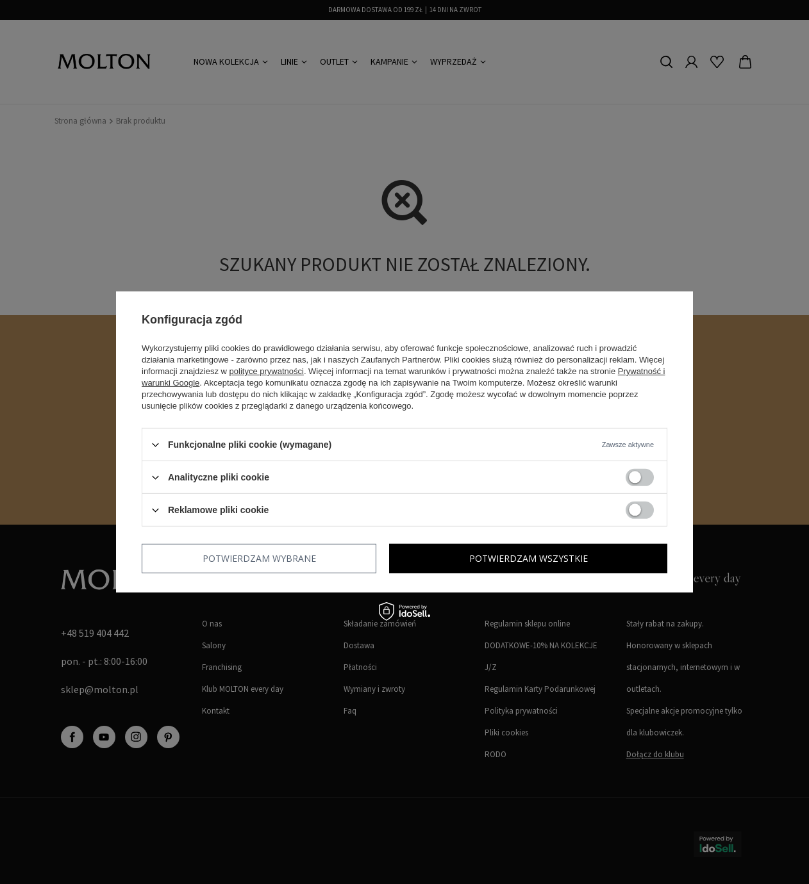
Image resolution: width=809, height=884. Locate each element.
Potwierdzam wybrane (259, 558)
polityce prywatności (266, 371)
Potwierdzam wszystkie (528, 558)
